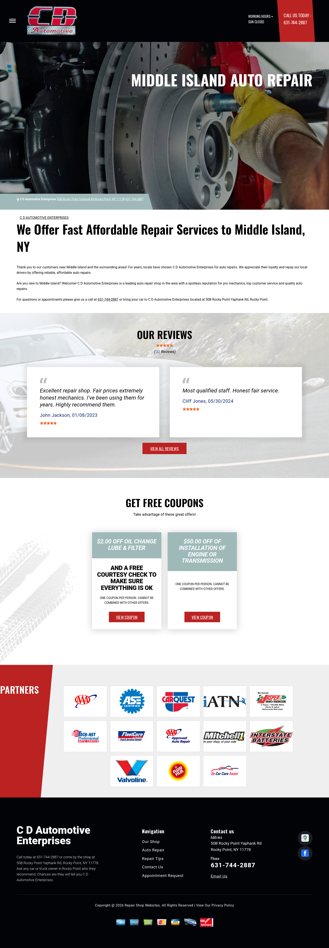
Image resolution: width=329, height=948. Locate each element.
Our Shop (151, 841)
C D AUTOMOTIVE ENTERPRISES (44, 218)
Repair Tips (153, 858)
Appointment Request (163, 875)
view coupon (126, 617)
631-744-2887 (295, 22)
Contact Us (152, 867)
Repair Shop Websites (142, 905)
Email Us (219, 876)
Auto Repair (153, 850)
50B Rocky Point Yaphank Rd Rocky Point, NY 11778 (91, 199)
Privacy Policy (223, 905)
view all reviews (164, 448)
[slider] (164, 345)
